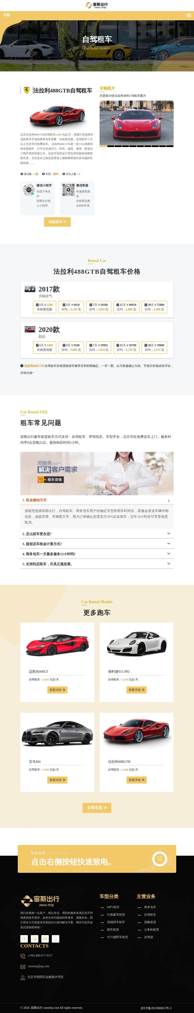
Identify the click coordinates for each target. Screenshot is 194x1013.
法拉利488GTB (119, 761)
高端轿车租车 (116, 922)
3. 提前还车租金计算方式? (42, 544)
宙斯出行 (37, 1007)
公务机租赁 (151, 929)
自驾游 (148, 937)
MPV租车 (113, 907)
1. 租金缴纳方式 (34, 500)
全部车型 (97, 808)
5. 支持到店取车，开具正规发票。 (48, 564)
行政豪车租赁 (116, 914)
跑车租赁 (113, 929)
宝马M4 (34, 761)
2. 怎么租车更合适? (37, 534)
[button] (103, 146)
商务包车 (150, 907)
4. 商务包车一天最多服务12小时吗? (49, 554)
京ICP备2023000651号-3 (156, 1008)
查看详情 (57, 690)
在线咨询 (57, 222)
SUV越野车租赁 (117, 937)
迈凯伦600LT (38, 671)
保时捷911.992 (118, 671)
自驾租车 (150, 914)
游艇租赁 (150, 922)
